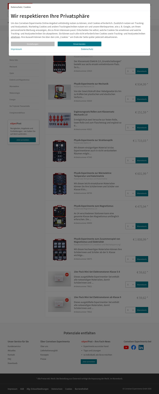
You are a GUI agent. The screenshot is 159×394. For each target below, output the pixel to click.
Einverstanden (79, 44)
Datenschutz (87, 49)
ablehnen (15, 37)
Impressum (16, 49)
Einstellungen (32, 44)
